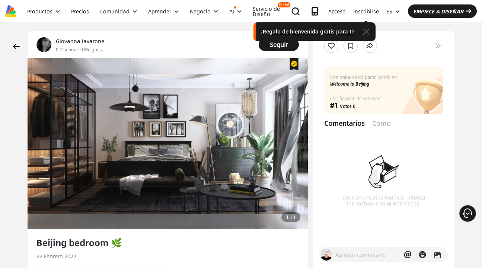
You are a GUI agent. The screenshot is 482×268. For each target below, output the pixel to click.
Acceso (337, 11)
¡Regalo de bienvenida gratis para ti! (308, 31)
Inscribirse (366, 11)
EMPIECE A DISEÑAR (442, 11)
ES (393, 11)
